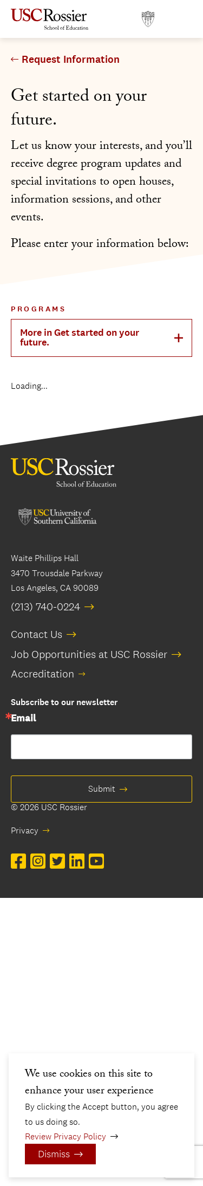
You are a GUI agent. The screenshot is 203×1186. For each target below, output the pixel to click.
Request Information (71, 59)
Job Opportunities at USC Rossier (89, 654)
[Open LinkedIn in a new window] (76, 861)
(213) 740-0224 (45, 606)
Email (23, 719)
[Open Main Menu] (181, 19)
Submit (101, 788)
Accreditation (42, 673)
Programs (38, 309)
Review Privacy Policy (65, 1136)
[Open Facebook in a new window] (18, 861)
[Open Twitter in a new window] (57, 861)
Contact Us (36, 634)
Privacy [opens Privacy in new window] (24, 830)
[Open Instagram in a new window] (37, 861)
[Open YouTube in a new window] (96, 861)
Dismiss (54, 1154)
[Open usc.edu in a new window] (148, 19)
